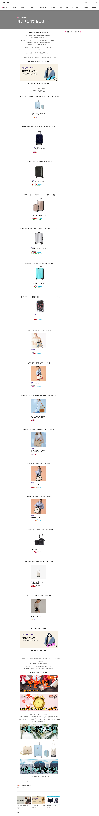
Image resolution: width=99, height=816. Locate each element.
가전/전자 (53, 7)
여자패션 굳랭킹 (6, 2)
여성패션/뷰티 (14, 7)
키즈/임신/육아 (75, 7)
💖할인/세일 (5, 7)
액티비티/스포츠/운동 (63, 7)
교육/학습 (94, 7)
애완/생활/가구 (43, 7)
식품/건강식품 (33, 7)
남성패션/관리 (85, 7)
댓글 (18, 812)
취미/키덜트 (23, 7)
